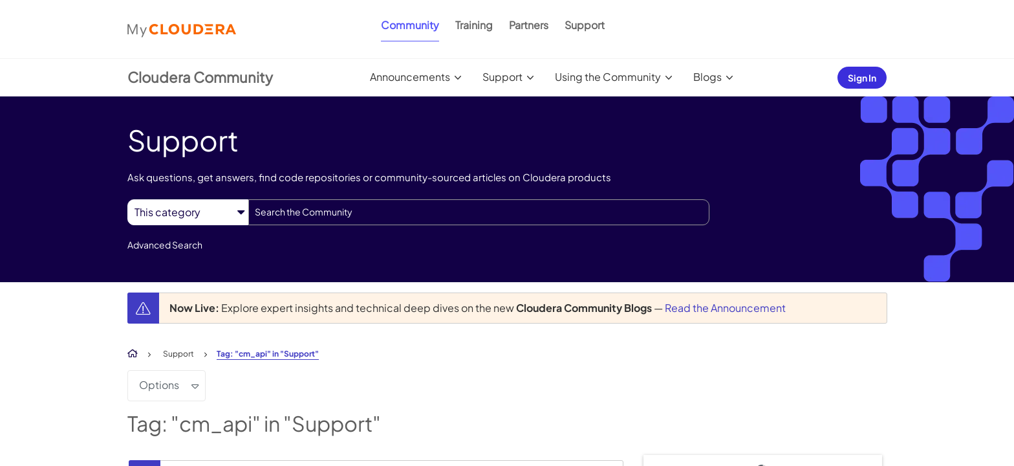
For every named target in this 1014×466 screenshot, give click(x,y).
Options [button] (159, 385)
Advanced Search (164, 244)
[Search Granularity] (188, 212)
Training (474, 25)
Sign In (862, 77)
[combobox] (478, 212)
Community (410, 25)
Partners (528, 25)
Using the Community (608, 76)
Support (585, 25)
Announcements (410, 76)
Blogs (707, 76)
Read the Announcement (725, 308)
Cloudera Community (200, 77)
